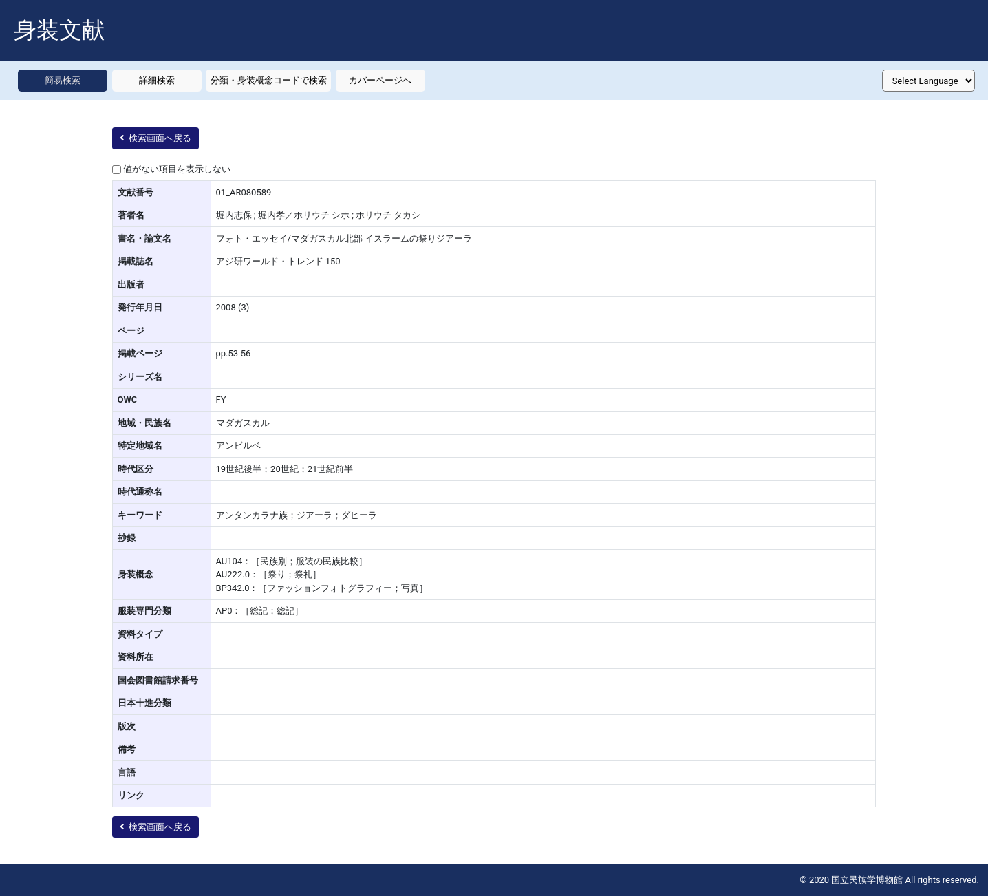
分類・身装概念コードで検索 (269, 80)
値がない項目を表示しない (176, 169)
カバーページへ (380, 80)
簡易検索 (62, 80)
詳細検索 (157, 80)
